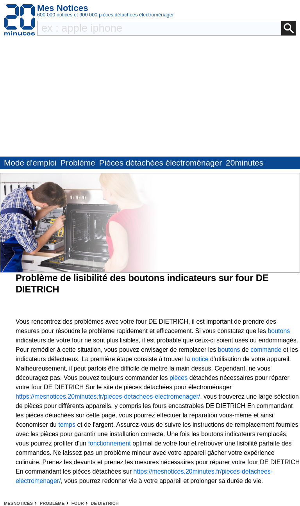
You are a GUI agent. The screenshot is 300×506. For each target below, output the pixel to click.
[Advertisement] (150, 98)
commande (265, 349)
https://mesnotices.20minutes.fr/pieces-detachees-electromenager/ (108, 396)
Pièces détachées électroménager (160, 162)
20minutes (244, 162)
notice (200, 359)
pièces (179, 377)
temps (66, 424)
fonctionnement (109, 443)
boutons (279, 331)
